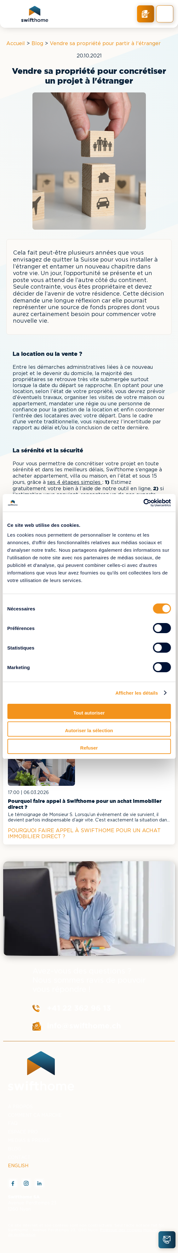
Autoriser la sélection (89, 730)
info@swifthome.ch (84, 1025)
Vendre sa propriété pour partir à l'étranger (105, 43)
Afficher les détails (136, 693)
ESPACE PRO (23, 1132)
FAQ (13, 1124)
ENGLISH (18, 1166)
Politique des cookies (121, 1230)
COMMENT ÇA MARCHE (35, 1115)
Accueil (15, 43)
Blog (37, 43)
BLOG (14, 1149)
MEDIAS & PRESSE (29, 1141)
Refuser (89, 747)
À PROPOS (20, 1107)
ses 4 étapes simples (74, 482)
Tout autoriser (89, 712)
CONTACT (19, 1158)
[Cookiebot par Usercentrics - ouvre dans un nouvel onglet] (143, 503)
